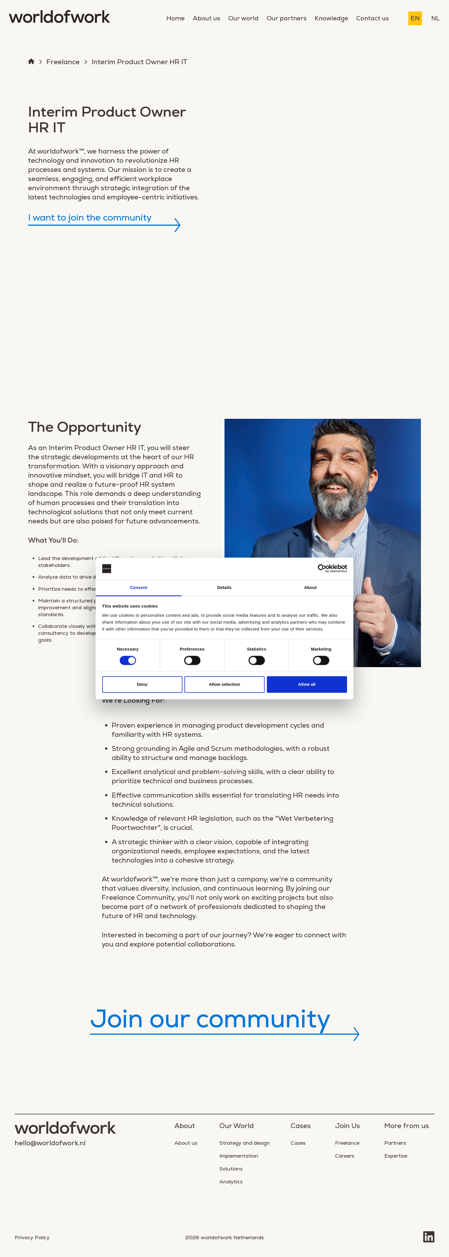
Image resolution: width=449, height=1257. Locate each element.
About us (206, 18)
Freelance (63, 61)
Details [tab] (224, 587)
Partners (395, 1143)
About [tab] (310, 587)
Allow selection (224, 684)
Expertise (395, 1155)
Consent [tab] (138, 587)
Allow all (307, 684)
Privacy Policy (32, 1237)
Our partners (287, 18)
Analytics (231, 1181)
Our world (243, 18)
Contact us (372, 18)
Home (175, 18)
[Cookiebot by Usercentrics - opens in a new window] (322, 568)
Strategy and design (244, 1143)
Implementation (238, 1155)
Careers (344, 1155)
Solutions (231, 1168)
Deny (142, 684)
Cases (298, 1143)
